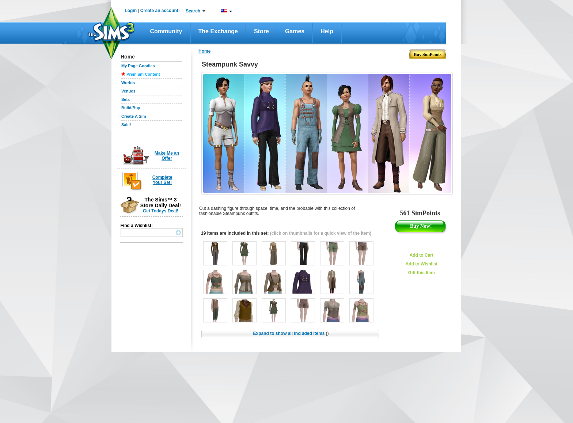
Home (204, 51)
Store (261, 31)
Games (294, 31)
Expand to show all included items (291, 333)
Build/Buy (130, 108)
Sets (125, 99)
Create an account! (160, 10)
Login (131, 10)
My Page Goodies (138, 66)
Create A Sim (133, 116)
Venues (128, 91)
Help (326, 31)
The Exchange (218, 31)
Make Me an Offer (167, 156)
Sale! (126, 124)
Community (166, 31)
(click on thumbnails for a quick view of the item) (320, 233)
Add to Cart (421, 255)
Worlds (128, 82)
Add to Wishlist (421, 264)
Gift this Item (421, 272)
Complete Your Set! (162, 180)
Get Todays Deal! (160, 211)
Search (193, 11)
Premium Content (143, 74)
